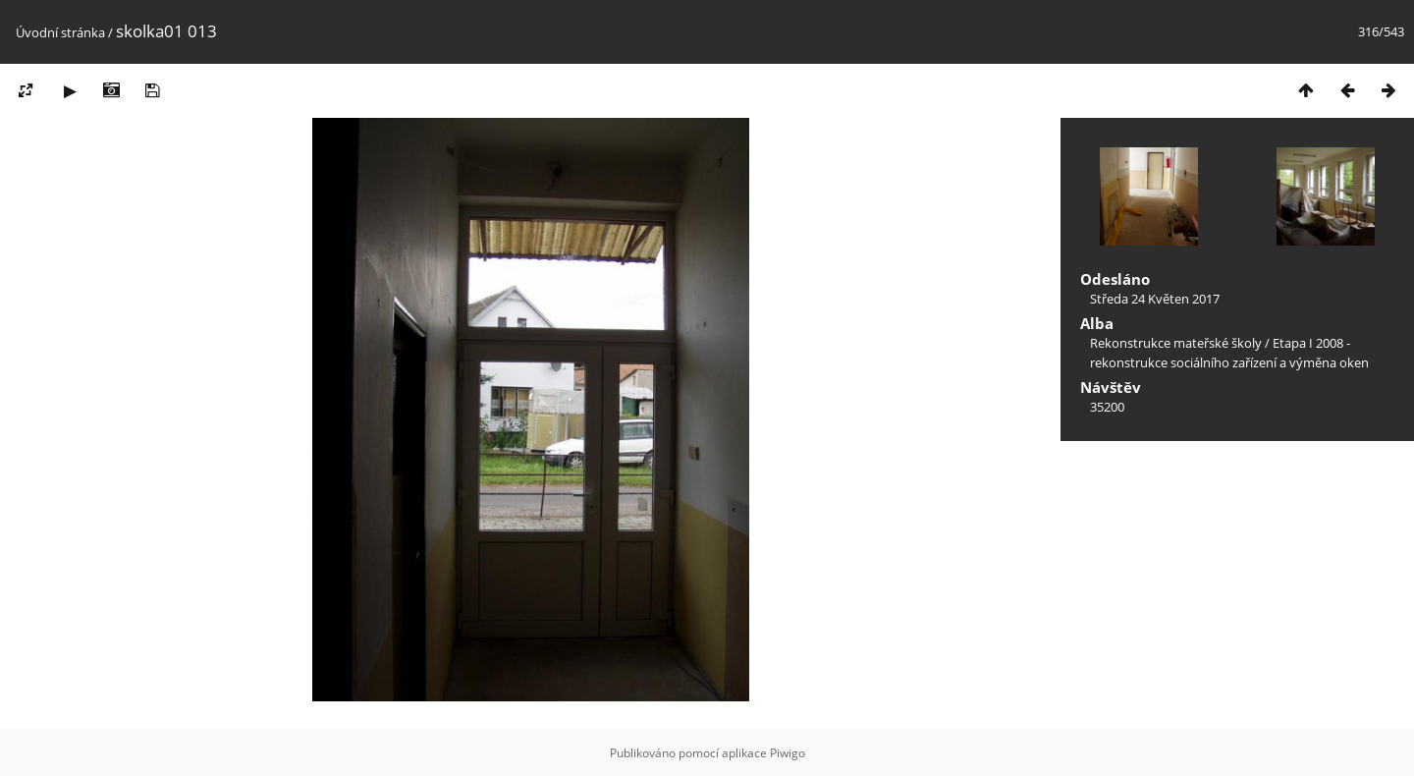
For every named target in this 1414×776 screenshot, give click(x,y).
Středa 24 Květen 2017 (1155, 298)
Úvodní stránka (60, 32)
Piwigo (787, 753)
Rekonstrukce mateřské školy (1176, 343)
